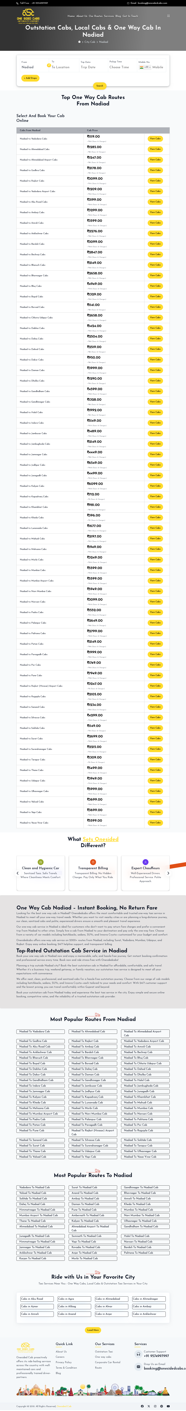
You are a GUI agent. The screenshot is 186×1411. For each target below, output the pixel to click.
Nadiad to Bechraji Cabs (32, 254)
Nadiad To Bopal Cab (32, 1063)
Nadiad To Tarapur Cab (138, 1145)
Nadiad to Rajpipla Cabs (33, 696)
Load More (93, 1330)
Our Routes (95, 16)
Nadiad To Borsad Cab (85, 1063)
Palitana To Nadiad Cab (138, 1253)
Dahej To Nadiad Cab (32, 1204)
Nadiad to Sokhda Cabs (32, 728)
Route (98, 1368)
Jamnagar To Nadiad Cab (34, 1247)
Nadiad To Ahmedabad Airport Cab (142, 1033)
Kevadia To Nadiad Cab (86, 1247)
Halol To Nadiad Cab (136, 1236)
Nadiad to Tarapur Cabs (32, 760)
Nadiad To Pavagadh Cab (87, 1125)
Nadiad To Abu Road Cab (34, 1046)
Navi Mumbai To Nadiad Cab (142, 1215)
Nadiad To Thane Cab (32, 1151)
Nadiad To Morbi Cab (85, 1108)
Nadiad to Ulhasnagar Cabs (34, 791)
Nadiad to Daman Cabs (32, 370)
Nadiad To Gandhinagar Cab (89, 1080)
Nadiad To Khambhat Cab (140, 1097)
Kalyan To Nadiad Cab (85, 1221)
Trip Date (86, 62)
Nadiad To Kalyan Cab (33, 1097)
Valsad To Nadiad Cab (32, 1193)
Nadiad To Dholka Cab (137, 1074)
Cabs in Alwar (104, 1306)
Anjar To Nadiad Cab (84, 1253)
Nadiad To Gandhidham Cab (36, 1080)
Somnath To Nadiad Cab (86, 1236)
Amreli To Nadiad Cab (137, 1198)
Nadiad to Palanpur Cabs (33, 623)
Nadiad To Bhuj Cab (136, 1058)
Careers (60, 1357)
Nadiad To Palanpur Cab (86, 1119)
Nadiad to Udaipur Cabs (32, 781)
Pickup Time (115, 61)
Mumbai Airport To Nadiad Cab (38, 1215)
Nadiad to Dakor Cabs (32, 360)
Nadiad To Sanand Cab (33, 1140)
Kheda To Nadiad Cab (137, 1204)
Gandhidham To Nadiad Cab (141, 1226)
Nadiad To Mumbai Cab (138, 1108)
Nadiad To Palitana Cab (138, 1119)
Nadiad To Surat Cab (32, 1145)
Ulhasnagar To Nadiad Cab (140, 1221)
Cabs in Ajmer (29, 1306)
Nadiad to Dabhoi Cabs (32, 328)
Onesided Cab (64, 1407)
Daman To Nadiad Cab (85, 1204)
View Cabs (155, 139)
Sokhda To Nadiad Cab (33, 1198)
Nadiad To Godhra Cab (33, 1041)
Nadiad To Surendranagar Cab (90, 1145)
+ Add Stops (30, 78)
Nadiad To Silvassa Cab (86, 1140)
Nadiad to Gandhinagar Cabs (35, 402)
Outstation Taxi (104, 1352)
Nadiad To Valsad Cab (32, 1157)
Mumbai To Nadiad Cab (138, 1210)
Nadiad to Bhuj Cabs (31, 286)
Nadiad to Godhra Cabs (32, 170)
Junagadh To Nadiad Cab (34, 1236)
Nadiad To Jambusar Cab (87, 1086)
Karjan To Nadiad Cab (32, 1258)
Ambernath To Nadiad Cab (88, 1215)
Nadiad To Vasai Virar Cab (140, 1157)
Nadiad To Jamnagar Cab (34, 1091)
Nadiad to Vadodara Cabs (33, 139)
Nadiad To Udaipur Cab (86, 1151)
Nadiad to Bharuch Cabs (32, 265)
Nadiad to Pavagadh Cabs (34, 654)
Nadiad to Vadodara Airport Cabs (37, 191)
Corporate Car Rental (108, 1363)
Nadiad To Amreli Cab (137, 1046)
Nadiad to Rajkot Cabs (32, 181)
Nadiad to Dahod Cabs (32, 349)
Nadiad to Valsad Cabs (32, 802)
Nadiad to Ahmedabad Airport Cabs (39, 160)
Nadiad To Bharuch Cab (33, 1058)
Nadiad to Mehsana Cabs (33, 549)
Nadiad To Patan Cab (32, 1125)
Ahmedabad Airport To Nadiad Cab (90, 1228)
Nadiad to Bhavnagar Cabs (34, 275)
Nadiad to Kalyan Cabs (32, 486)
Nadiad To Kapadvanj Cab (87, 1097)
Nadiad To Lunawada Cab (87, 1102)
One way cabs (103, 1357)
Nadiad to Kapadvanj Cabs (34, 496)
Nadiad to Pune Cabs (31, 675)
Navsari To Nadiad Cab (138, 1241)
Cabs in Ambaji (142, 1306)
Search (101, 86)
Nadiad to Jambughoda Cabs (35, 444)
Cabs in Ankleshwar (144, 1314)
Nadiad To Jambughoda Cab (141, 1086)
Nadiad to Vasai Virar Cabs (34, 823)
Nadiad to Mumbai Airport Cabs (37, 581)
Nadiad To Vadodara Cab (34, 1031)
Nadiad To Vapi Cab (84, 1157)
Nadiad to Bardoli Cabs (32, 244)
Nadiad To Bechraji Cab (138, 1052)
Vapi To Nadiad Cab (84, 1241)
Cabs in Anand (67, 1314)
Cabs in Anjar (104, 1314)
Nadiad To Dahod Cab (137, 1069)
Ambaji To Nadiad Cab (85, 1198)
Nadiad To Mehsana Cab (34, 1108)
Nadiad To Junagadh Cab (139, 1091)
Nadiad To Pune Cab (31, 1130)
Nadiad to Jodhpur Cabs (32, 465)
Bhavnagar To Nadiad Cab (140, 1193)
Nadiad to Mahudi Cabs (32, 539)
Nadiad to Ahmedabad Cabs (34, 149)
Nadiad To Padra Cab (32, 1119)
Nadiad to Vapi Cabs (31, 812)
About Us (81, 16)
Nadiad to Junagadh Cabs (33, 475)
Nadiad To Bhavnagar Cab (87, 1058)
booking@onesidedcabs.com (152, 3)
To (53, 62)
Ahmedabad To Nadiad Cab (36, 1226)
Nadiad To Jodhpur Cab (86, 1091)
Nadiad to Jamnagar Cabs (33, 454)
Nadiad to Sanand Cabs (32, 707)
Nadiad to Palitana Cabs (33, 633)
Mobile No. (144, 62)
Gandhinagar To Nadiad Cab (141, 1187)
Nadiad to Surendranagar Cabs (36, 749)
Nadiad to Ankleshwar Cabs (34, 233)
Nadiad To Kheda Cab (32, 1102)
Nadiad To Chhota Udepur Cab (143, 1063)
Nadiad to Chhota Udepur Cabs (36, 318)
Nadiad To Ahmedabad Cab (88, 1031)
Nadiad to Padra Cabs (31, 612)
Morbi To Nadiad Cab (85, 1258)
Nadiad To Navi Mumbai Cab (89, 1114)
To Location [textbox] (60, 67)
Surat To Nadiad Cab (84, 1187)
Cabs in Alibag (67, 1306)
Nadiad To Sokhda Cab (138, 1140)
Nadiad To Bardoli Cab (85, 1052)
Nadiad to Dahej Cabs (31, 339)
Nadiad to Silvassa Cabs (32, 717)
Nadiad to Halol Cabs (31, 412)
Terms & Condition (67, 1368)
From (24, 62)
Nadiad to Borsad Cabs (32, 307)
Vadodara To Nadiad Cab (34, 1187)
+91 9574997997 (39, 3)
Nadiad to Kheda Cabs (32, 517)
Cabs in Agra (66, 1299)
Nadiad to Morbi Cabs (31, 560)
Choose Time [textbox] (119, 67)
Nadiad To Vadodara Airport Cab (144, 1041)
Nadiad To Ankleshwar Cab (35, 1052)
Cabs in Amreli (30, 1314)
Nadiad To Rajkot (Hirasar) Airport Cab (93, 1132)
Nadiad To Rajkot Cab (85, 1041)
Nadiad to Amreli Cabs (32, 223)
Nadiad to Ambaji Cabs (32, 212)
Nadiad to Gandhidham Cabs (35, 391)
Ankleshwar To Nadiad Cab (35, 1253)
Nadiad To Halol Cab (136, 1080)
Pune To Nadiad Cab (84, 1210)
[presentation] (18, 873)
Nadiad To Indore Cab (32, 1086)
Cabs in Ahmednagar (145, 1299)
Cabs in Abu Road (32, 1299)
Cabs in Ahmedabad (108, 1299)
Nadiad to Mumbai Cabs (33, 570)
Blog (118, 16)
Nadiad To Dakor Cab (32, 1074)
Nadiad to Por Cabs (30, 665)
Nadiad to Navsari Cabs (32, 602)
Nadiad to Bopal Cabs (31, 296)
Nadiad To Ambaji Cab (85, 1046)
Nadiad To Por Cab (135, 1125)
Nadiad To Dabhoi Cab (33, 1069)
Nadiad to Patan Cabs (31, 644)
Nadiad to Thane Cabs (31, 770)
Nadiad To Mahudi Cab (138, 1102)
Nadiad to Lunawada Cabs (34, 528)
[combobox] (65, 67)
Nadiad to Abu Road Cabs (34, 202)
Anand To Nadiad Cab (85, 1193)
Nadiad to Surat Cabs (31, 738)
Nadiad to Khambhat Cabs (34, 507)
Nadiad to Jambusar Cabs (33, 433)
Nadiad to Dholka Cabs (32, 381)
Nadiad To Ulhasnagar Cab (140, 1151)
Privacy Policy (64, 1363)
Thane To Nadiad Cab (32, 1221)
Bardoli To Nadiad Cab (137, 1247)
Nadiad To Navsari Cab (138, 1114)
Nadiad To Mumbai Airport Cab (38, 1114)
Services (109, 16)
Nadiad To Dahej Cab (85, 1069)
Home (71, 16)
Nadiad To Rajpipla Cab (138, 1130)
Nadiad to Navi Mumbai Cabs (35, 591)
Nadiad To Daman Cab (85, 1074)
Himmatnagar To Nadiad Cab (37, 1210)
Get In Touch (130, 16)
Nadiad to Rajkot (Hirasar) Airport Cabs (41, 686)
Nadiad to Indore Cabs (32, 423)
